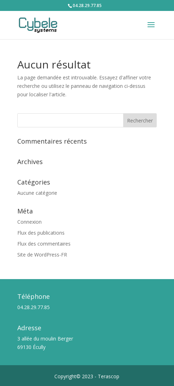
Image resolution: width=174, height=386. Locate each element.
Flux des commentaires (44, 243)
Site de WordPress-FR (42, 254)
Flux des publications (41, 232)
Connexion (29, 221)
